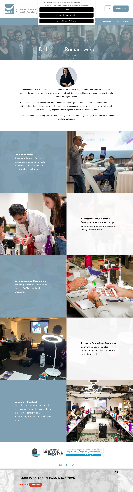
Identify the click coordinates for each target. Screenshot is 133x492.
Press (117, 21)
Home (58, 55)
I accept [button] (66, 9)
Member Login (121, 9)
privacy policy (84, 5)
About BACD (107, 21)
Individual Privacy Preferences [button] (66, 21)
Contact (126, 21)
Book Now (36, 484)
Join (108, 9)
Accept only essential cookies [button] (66, 15)
